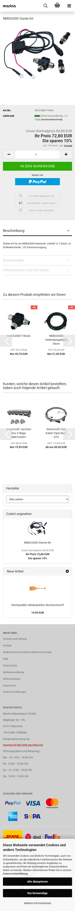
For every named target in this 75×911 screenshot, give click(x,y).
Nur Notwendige (37, 893)
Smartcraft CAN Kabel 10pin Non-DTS (56, 433)
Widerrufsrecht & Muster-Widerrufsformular (27, 652)
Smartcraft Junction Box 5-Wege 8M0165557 (18, 433)
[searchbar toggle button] (45, 6)
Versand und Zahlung (15, 638)
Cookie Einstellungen (14, 691)
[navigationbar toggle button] (69, 6)
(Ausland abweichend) (51, 119)
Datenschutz (10, 665)
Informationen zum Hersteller (26, 270)
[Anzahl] (37, 154)
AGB (5, 658)
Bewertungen (13, 260)
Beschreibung (13, 231)
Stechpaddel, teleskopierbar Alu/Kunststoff (37, 605)
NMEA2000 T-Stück (18, 335)
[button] (9, 154)
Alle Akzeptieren (37, 881)
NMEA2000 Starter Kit (37, 542)
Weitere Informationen (37, 903)
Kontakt (7, 645)
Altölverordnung (11, 678)
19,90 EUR (37, 612)
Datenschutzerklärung (15, 873)
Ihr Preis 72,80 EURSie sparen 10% (37, 554)
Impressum (9, 685)
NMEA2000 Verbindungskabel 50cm (56, 339)
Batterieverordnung (13, 672)
